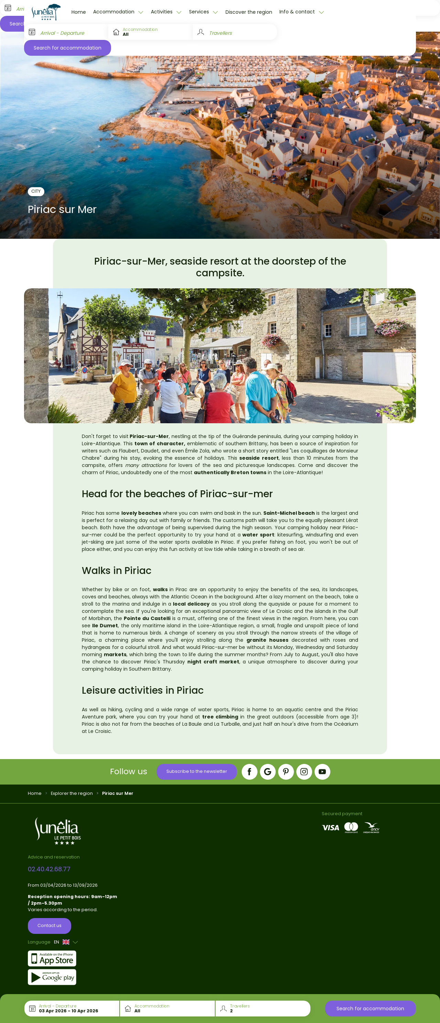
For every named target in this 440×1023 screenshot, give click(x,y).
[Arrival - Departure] (66, 32)
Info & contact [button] (297, 11)
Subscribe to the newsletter (196, 771)
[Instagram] (304, 772)
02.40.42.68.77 (49, 869)
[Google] (268, 772)
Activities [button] (162, 11)
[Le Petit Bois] (46, 12)
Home (79, 12)
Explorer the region (72, 793)
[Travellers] (235, 32)
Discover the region (249, 12)
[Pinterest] (286, 772)
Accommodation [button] (114, 11)
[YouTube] (322, 772)
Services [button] (199, 11)
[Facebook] (249, 772)
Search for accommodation (67, 47)
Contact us (49, 925)
